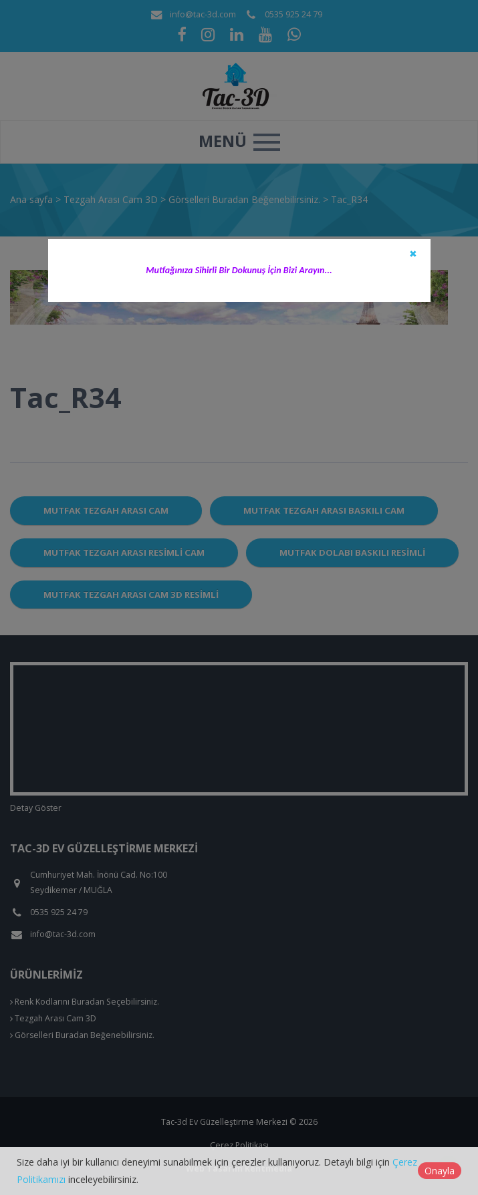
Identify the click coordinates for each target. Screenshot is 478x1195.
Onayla (440, 1170)
